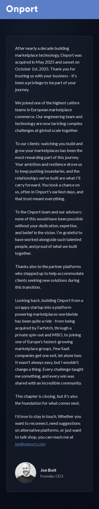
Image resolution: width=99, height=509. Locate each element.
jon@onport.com (30, 443)
